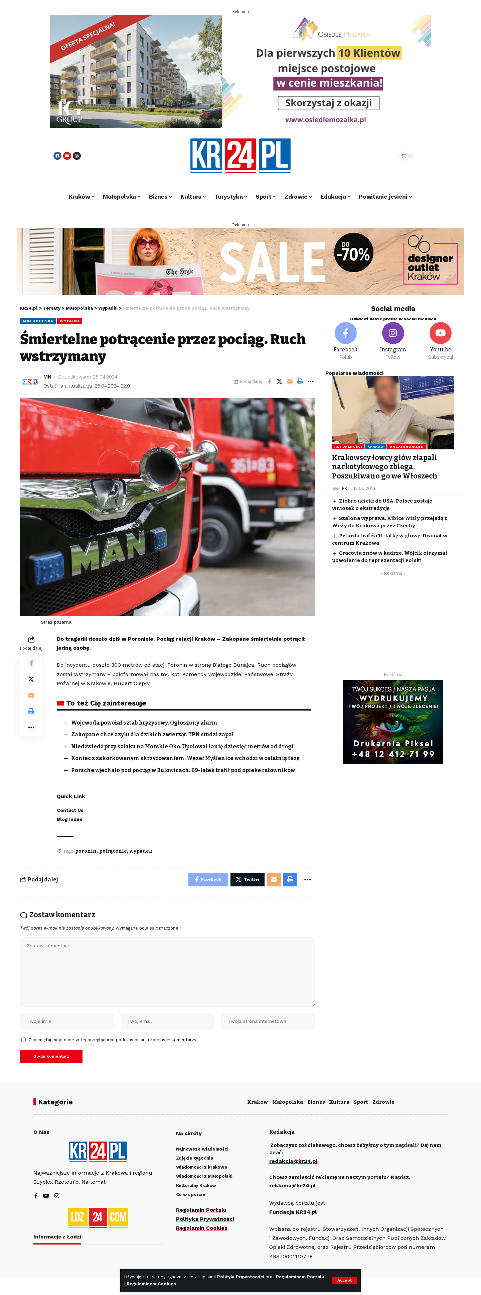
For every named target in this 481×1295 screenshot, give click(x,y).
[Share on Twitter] (279, 381)
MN (47, 377)
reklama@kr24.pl (292, 1186)
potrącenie (113, 851)
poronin (86, 851)
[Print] (300, 381)
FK (344, 488)
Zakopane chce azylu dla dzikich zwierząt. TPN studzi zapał (152, 734)
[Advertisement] (393, 625)
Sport (361, 1102)
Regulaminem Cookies (151, 1283)
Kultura (339, 1102)
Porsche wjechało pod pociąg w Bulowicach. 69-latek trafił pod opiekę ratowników (183, 770)
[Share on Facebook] (269, 381)
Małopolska (38, 321)
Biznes (316, 1102)
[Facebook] (345, 341)
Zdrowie (383, 1102)
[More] (310, 381)
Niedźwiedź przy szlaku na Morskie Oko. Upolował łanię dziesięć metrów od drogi (183, 746)
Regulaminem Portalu (300, 1276)
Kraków (375, 446)
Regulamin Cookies (201, 1228)
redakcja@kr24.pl (293, 1161)
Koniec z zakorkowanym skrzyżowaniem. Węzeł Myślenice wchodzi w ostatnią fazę (185, 758)
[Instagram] (393, 341)
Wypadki (69, 321)
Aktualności (348, 446)
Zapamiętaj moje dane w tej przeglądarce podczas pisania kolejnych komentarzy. (112, 1039)
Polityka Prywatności (205, 1219)
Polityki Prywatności (241, 1276)
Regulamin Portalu (201, 1210)
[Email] (290, 381)
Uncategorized (406, 446)
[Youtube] (440, 341)
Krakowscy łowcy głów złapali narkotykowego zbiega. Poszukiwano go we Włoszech (385, 466)
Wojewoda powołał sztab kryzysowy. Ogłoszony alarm (144, 723)
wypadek (141, 851)
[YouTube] (46, 1196)
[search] (374, 155)
